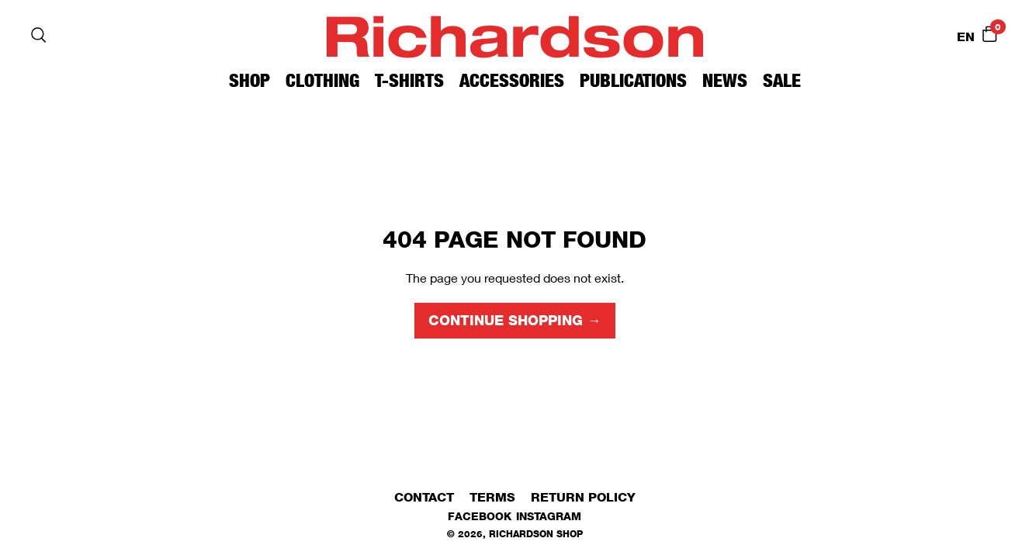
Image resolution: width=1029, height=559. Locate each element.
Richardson (514, 34)
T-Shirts (409, 80)
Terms (492, 497)
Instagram (548, 516)
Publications (633, 80)
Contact (424, 497)
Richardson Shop (536, 534)
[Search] (38, 34)
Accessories (511, 80)
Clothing (322, 80)
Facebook (479, 516)
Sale (782, 80)
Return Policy (583, 497)
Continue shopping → (514, 320)
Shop (249, 80)
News (724, 80)
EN (966, 37)
